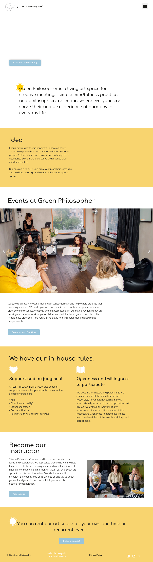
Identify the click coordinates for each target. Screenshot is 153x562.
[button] (145, 6)
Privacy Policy (95, 555)
